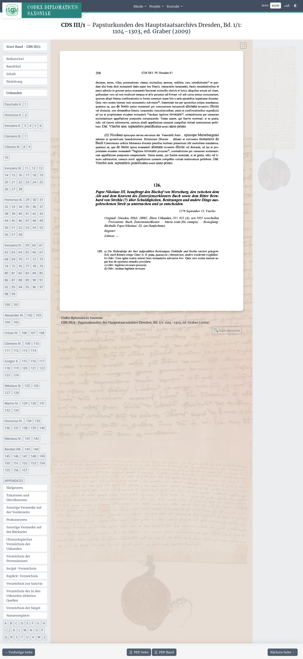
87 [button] (13, 280)
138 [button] (24, 428)
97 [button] (41, 287)
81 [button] (13, 273)
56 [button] (6, 234)
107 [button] (33, 333)
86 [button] (6, 280)
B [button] (11, 623)
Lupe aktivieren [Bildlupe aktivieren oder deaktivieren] (227, 330)
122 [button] (42, 368)
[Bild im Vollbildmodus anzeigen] (243, 46)
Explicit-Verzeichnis (22, 576)
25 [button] (41, 182)
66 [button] (34, 252)
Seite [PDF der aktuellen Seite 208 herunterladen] (139, 652)
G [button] (38, 623)
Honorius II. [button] (13, 115)
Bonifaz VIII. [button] (13, 449)
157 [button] (24, 470)
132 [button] (7, 410)
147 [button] (24, 456)
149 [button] (42, 456)
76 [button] (20, 266)
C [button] (16, 623)
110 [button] (36, 343)
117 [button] (41, 361)
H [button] (44, 623)
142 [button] (36, 438)
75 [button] (13, 266)
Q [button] (6, 637)
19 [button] (41, 175)
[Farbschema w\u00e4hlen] (296, 6)
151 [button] (16, 463)
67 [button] (41, 252)
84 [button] (34, 273)
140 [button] (42, 428)
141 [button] (27, 438)
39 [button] (13, 214)
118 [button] (7, 368)
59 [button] (27, 245)
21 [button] (13, 182)
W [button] (38, 637)
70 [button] (20, 259)
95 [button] (27, 287)
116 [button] (33, 361)
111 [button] (7, 350)
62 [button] (6, 252)
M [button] (25, 630)
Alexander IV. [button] (14, 315)
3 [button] (25, 125)
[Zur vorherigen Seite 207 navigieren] (18, 652)
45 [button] (13, 221)
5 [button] (35, 125)
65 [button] (27, 252)
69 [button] (13, 259)
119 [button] (16, 368)
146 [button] (16, 456)
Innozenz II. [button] (13, 125)
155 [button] (7, 470)
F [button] (32, 623)
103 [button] (38, 315)
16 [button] (20, 175)
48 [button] (34, 221)
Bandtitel (13, 66)
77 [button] (27, 266)
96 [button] (34, 287)
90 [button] (34, 280)
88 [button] (20, 280)
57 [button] (13, 234)
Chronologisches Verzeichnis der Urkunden (19, 544)
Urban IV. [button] (11, 333)
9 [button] (29, 147)
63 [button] (13, 252)
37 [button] (41, 207)
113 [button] (24, 350)
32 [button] (6, 207)
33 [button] (13, 207)
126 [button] (35, 386)
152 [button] (24, 463)
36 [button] (34, 207)
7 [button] (25, 136)
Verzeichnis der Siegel (23, 608)
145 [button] (7, 456)
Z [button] (45, 637)
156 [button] (16, 470)
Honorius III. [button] (13, 200)
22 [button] (20, 182)
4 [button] (30, 125)
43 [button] (41, 214)
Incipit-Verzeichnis (21, 568)
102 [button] (29, 315)
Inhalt (11, 74)
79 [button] (41, 266)
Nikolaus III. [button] (13, 386)
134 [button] (28, 421)
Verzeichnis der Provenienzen (18, 558)
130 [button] (33, 403)
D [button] (22, 623)
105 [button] (16, 322)
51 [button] (13, 227)
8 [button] (24, 147)
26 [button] (6, 189)
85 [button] (41, 273)
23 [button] (27, 182)
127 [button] (7, 393)
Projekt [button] (155, 6)
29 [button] (27, 200)
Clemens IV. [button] (13, 343)
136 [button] (7, 428)
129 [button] (24, 403)
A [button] (6, 623)
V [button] (33, 637)
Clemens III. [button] (13, 136)
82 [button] (20, 273)
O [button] (37, 630)
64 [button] (20, 252)
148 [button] (33, 456)
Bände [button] (139, 6)
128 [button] (16, 393)
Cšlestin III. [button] (12, 147)
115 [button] (24, 361)
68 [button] (6, 259)
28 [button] (20, 189)
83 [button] (27, 273)
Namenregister (18, 615)
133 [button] (16, 410)
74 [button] (6, 266)
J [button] (9, 630)
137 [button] (16, 428)
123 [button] (7, 375)
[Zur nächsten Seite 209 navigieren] (283, 652)
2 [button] (26, 115)
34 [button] (20, 207)
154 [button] (42, 463)
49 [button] (41, 221)
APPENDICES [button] (14, 481)
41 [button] (27, 214)
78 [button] (34, 266)
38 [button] (6, 214)
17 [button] (27, 175)
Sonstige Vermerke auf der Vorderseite (23, 510)
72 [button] (34, 259)
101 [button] (16, 305)
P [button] (42, 630)
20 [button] (6, 182)
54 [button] (34, 227)
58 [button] (20, 234)
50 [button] (6, 227)
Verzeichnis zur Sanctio (24, 583)
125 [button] (27, 386)
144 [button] (35, 449)
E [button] (27, 623)
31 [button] (41, 200)
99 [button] (13, 294)
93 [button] (13, 287)
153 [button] (33, 463)
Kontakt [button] (173, 6)
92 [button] (6, 287)
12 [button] (33, 168)
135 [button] (37, 421)
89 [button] (27, 280)
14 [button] (6, 175)
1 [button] (25, 104)
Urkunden (14, 93)
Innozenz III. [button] (13, 168)
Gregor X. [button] (11, 361)
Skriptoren (14, 488)
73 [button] (41, 259)
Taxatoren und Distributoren (17, 497)
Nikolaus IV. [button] (13, 438)
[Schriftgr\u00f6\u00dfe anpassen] (287, 5)
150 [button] (7, 463)
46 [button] (20, 221)
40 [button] (20, 214)
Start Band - (23, 47)
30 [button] (34, 200)
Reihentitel (15, 59)
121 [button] (33, 368)
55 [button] (41, 227)
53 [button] (27, 227)
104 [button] (7, 322)
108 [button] (41, 333)
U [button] (27, 637)
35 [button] (27, 207)
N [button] (31, 630)
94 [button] (20, 287)
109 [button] (27, 343)
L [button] (19, 630)
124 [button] (16, 375)
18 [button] (34, 175)
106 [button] (24, 333)
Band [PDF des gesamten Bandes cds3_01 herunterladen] (164, 652)
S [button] (17, 637)
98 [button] (6, 294)
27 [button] (13, 189)
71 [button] (27, 259)
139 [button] (33, 428)
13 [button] (40, 168)
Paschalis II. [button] (13, 104)
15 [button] (13, 175)
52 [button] (20, 227)
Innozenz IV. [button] (13, 245)
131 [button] (42, 403)
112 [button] (16, 350)
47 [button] (27, 221)
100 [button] (7, 305)
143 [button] (27, 449)
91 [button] (41, 280)
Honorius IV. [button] (14, 421)
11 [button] (26, 168)
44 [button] (6, 221)
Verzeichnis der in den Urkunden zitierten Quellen (23, 595)
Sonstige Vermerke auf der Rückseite (23, 529)
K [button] (14, 630)
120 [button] (24, 368)
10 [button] (6, 157)
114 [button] (33, 350)
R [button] (11, 637)
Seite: (265, 5)
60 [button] (34, 245)
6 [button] (41, 125)
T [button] (22, 637)
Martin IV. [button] (12, 403)
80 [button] (6, 273)
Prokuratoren (16, 520)
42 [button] (34, 214)
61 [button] (41, 245)
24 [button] (34, 182)
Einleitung (14, 81)
